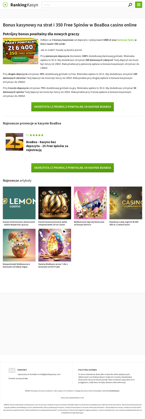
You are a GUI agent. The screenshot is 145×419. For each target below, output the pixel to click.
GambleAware (114, 390)
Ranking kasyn (105, 286)
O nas (25, 378)
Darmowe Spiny (125, 39)
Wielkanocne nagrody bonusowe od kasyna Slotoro (90, 222)
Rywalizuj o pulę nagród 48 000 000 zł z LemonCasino (125, 222)
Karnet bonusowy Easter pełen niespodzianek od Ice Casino (54, 222)
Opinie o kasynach (84, 286)
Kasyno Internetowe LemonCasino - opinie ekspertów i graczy (19, 222)
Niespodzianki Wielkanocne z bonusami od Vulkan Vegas (19, 264)
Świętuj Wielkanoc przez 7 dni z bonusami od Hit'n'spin (54, 264)
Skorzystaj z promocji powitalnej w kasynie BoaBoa (72, 107)
